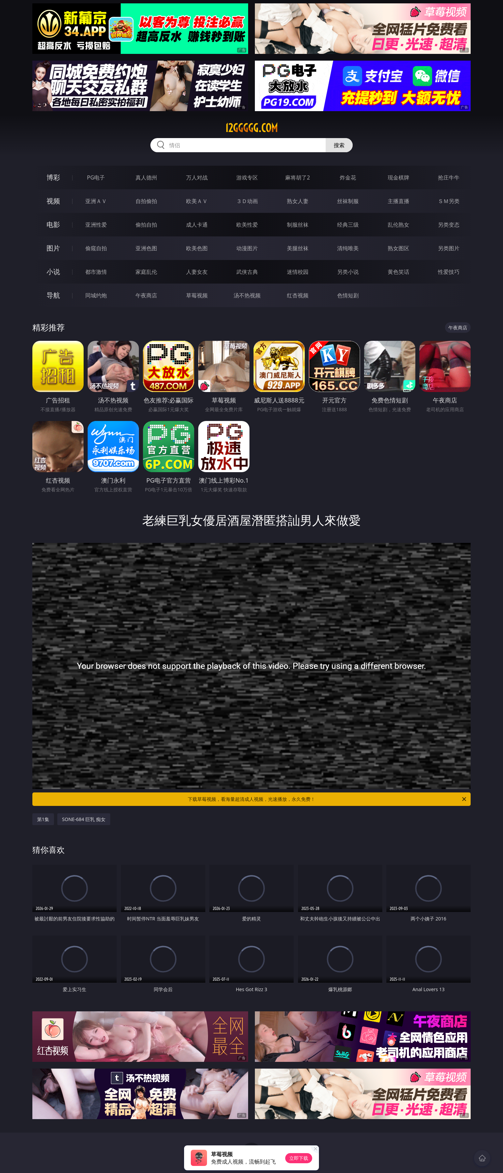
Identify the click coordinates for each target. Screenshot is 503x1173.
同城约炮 (96, 295)
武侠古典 (247, 271)
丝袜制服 (348, 201)
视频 (53, 200)
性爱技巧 (449, 271)
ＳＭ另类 (449, 201)
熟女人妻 (297, 201)
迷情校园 (297, 271)
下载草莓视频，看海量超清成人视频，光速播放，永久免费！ (327, 799)
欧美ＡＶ (197, 201)
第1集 (43, 819)
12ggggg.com (251, 128)
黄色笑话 (398, 271)
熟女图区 (398, 248)
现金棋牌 (398, 177)
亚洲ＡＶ (96, 201)
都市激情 (96, 271)
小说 (53, 271)
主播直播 (398, 201)
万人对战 (197, 177)
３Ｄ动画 (247, 201)
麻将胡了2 (297, 177)
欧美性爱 (247, 224)
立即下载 (298, 1158)
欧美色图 (197, 248)
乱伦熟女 (398, 224)
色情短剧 (348, 295)
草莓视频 (197, 295)
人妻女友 (197, 271)
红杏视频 (297, 295)
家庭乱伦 (146, 271)
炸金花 (348, 177)
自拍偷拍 (146, 201)
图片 (53, 248)
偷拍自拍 (146, 224)
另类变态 (449, 224)
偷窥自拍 (96, 248)
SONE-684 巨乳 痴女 (84, 819)
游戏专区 (247, 177)
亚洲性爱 (96, 224)
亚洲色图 (146, 248)
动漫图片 (247, 248)
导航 (53, 295)
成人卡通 (197, 224)
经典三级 (348, 224)
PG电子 (96, 177)
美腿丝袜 (297, 248)
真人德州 (146, 177)
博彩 (53, 177)
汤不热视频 (247, 295)
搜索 (339, 145)
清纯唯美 (348, 248)
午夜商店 (146, 295)
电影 (53, 224)
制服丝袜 (297, 224)
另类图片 (449, 248)
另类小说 (348, 271)
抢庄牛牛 (449, 177)
